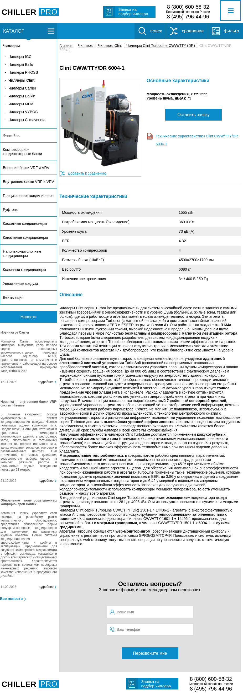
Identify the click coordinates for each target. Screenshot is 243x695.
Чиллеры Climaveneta (26, 120)
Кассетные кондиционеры (25, 223)
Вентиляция (13, 297)
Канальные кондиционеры (25, 237)
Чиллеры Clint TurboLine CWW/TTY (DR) (160, 45)
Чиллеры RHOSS (23, 72)
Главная (66, 45)
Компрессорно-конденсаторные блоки (22, 151)
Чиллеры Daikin (21, 96)
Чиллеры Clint (110, 45)
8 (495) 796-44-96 (188, 16)
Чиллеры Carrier (22, 88)
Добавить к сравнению (87, 173)
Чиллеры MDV (20, 104)
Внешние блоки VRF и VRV (26, 168)
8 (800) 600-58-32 (188, 7)
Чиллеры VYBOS (23, 112)
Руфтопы (10, 209)
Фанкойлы (11, 135)
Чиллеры (86, 45)
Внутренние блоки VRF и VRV (28, 182)
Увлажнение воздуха (20, 283)
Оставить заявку (193, 114)
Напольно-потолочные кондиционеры (22, 253)
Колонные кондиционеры (24, 269)
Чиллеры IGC (20, 56)
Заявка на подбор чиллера (133, 11)
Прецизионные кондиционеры (28, 195)
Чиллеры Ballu (20, 64)
